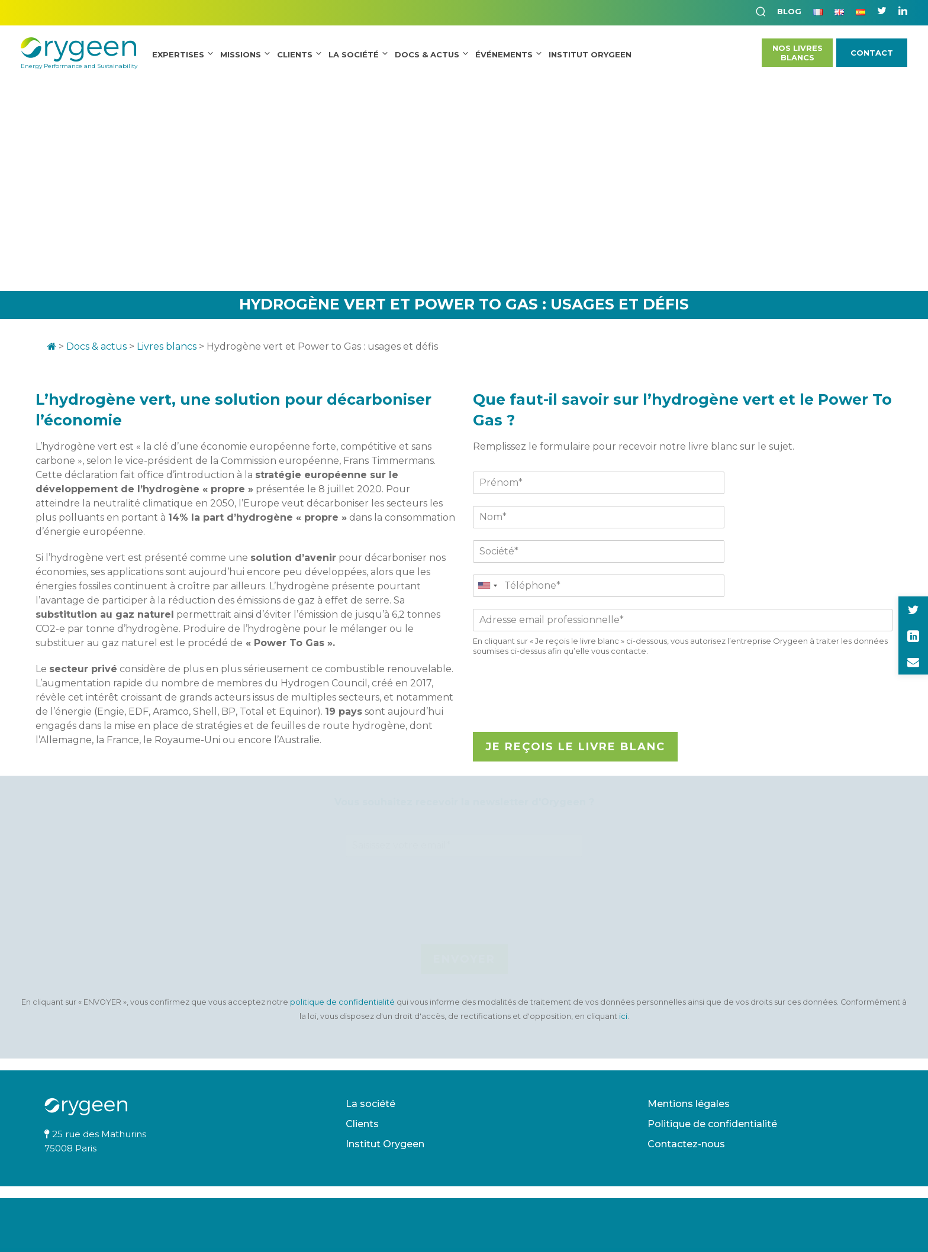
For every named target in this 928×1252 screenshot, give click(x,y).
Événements (504, 54)
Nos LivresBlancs (797, 52)
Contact (871, 52)
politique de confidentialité (343, 1002)
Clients (294, 54)
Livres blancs (166, 346)
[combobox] (487, 585)
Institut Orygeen (385, 1144)
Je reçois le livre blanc (575, 746)
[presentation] (563, 712)
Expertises (178, 54)
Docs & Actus (427, 54)
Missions (240, 54)
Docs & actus (96, 346)
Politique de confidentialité (712, 1124)
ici (623, 1016)
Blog (789, 11)
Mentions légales (688, 1103)
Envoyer (464, 959)
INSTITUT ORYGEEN (590, 54)
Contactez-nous (686, 1144)
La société (353, 54)
